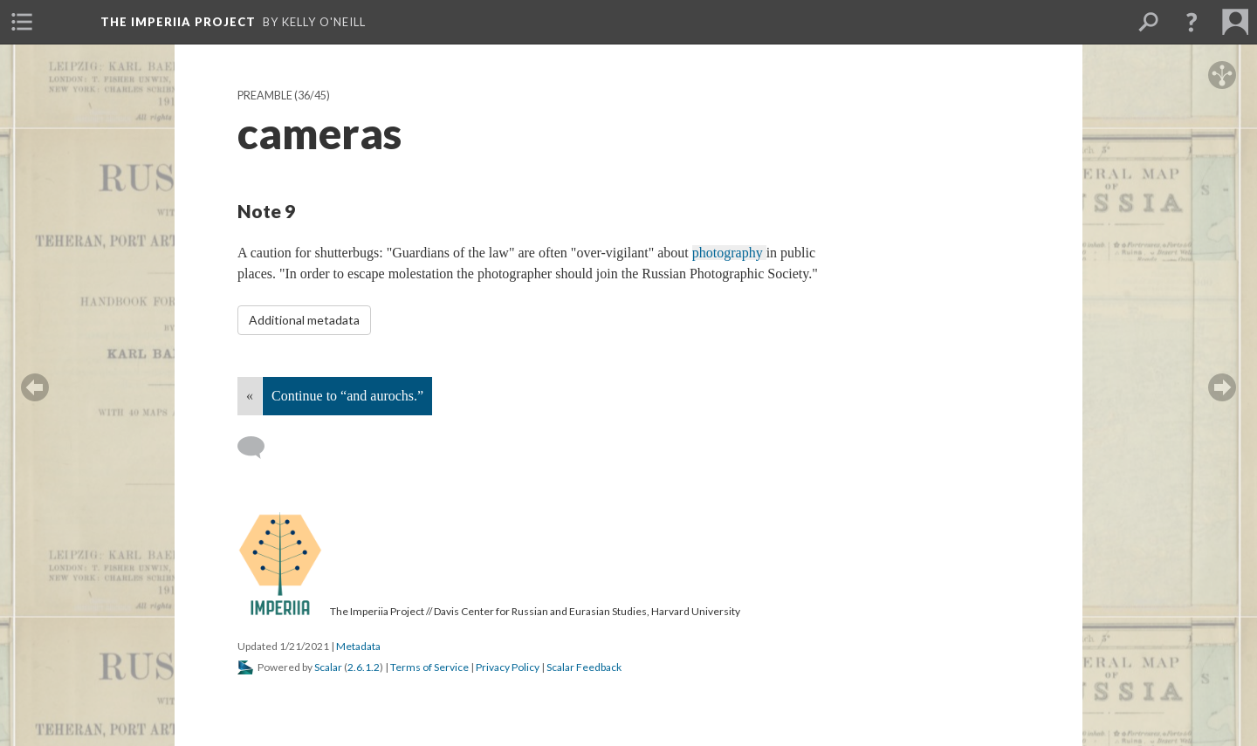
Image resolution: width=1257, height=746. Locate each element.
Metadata (358, 646)
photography (729, 252)
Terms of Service (429, 667)
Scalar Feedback (584, 667)
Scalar (328, 667)
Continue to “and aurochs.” (347, 395)
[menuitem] (22, 22)
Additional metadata (304, 319)
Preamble (264, 95)
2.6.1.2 (363, 667)
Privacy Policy (507, 667)
